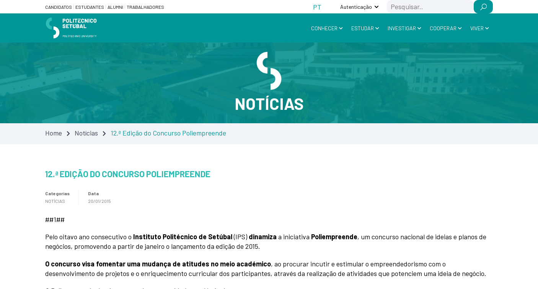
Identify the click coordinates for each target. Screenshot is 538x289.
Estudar (362, 28)
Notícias (86, 133)
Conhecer (324, 28)
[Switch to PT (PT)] (317, 6)
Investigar (402, 28)
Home (53, 133)
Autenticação (356, 6)
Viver (477, 28)
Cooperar (443, 28)
